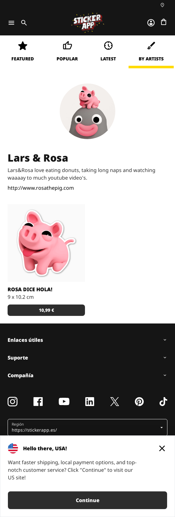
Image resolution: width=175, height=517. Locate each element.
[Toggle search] (23, 23)
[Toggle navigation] (11, 23)
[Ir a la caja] (163, 22)
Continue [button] (88, 500)
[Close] (162, 448)
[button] (85, 427)
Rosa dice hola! (30, 289)
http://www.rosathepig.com (41, 187)
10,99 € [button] (46, 310)
